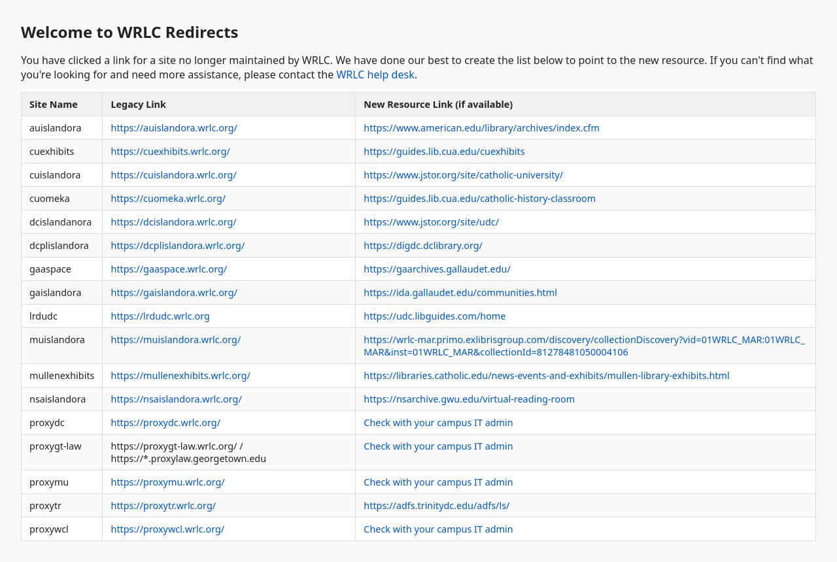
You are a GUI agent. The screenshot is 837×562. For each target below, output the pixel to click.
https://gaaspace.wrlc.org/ (169, 269)
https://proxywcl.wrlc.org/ (167, 529)
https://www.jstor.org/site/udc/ (431, 222)
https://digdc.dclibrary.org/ (423, 245)
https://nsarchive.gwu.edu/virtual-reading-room (469, 399)
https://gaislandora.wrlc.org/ (174, 292)
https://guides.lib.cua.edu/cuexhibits (444, 151)
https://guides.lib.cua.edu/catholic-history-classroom (480, 198)
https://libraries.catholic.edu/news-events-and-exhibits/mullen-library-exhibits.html (546, 375)
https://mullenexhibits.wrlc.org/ (180, 375)
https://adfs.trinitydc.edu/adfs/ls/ (436, 505)
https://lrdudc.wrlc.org (160, 316)
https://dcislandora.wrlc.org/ (173, 222)
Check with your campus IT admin (438, 422)
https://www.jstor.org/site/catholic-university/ (463, 175)
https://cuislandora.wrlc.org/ (173, 175)
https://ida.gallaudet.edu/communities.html (460, 292)
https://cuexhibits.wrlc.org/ (170, 151)
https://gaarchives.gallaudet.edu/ (437, 269)
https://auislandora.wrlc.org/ (174, 128)
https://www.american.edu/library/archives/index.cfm (482, 128)
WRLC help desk (375, 74)
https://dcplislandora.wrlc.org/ (178, 245)
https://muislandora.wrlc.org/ (176, 339)
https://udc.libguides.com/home (434, 316)
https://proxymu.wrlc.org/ (167, 482)
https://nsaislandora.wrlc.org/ (176, 399)
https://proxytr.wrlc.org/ (163, 505)
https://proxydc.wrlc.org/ (165, 422)
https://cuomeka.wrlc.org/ (168, 198)
